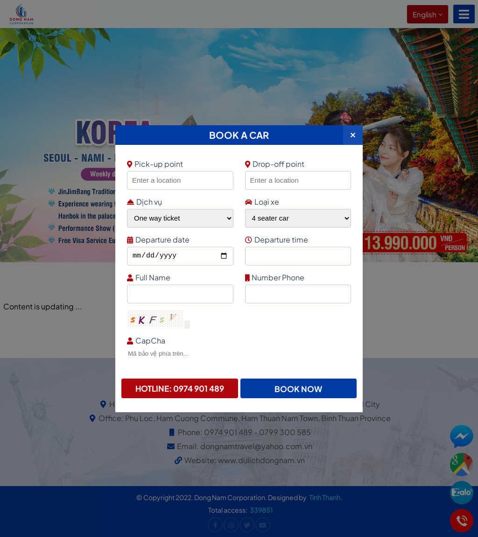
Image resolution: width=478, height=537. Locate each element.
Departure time (297, 239)
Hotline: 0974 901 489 (179, 388)
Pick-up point (179, 164)
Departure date (179, 239)
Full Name (179, 277)
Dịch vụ (144, 202)
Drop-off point (274, 164)
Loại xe (262, 202)
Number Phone (297, 277)
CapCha (238, 340)
